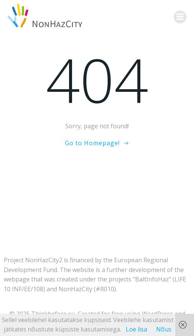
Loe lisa (136, 329)
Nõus (163, 329)
